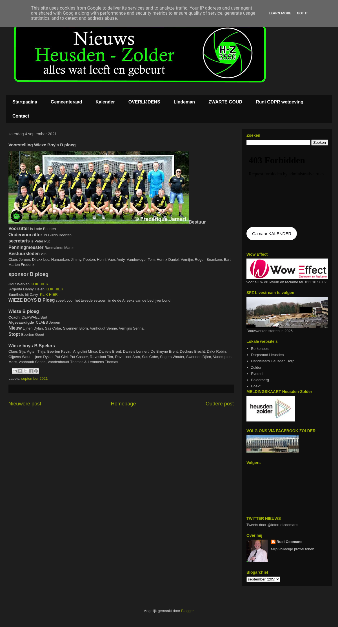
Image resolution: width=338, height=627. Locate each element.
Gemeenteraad (66, 102)
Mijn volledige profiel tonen (292, 549)
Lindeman (184, 102)
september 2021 (34, 378)
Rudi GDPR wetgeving (279, 102)
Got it (302, 13)
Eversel (257, 374)
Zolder (256, 367)
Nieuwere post (24, 404)
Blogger (187, 611)
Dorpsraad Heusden (267, 355)
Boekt (255, 386)
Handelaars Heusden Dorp (272, 361)
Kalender (105, 102)
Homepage (123, 404)
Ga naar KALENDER (271, 233)
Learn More (280, 13)
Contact (20, 116)
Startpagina (24, 102)
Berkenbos (259, 348)
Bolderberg (260, 380)
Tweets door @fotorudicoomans (272, 525)
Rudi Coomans (290, 542)
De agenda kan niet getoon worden (287, 186)
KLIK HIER (39, 284)
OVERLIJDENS (144, 102)
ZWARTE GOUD (225, 102)
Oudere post (220, 404)
